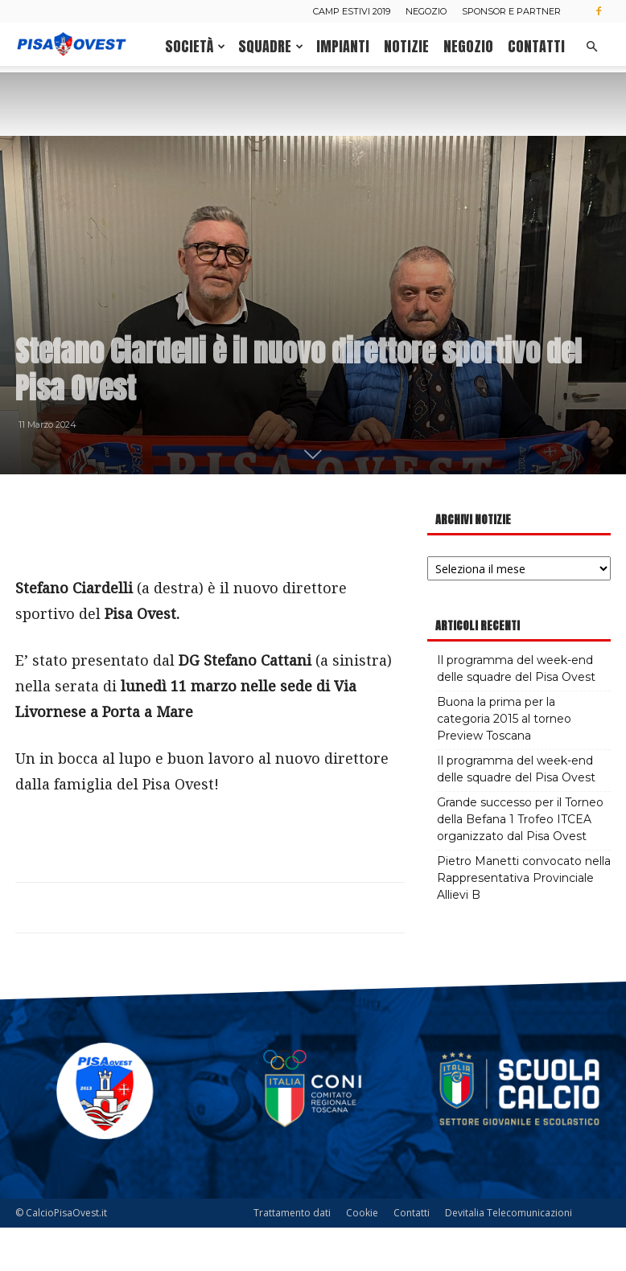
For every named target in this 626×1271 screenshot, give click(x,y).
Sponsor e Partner (511, 11)
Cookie (362, 1256)
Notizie (406, 46)
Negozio (426, 11)
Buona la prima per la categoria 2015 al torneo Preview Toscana (504, 762)
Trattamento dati (292, 1256)
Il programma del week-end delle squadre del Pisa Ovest (516, 712)
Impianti (342, 46)
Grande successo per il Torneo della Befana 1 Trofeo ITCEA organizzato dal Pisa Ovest (520, 862)
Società (195, 46)
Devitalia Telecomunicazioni (508, 1256)
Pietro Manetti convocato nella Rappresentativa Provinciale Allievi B (524, 921)
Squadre (270, 46)
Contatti (536, 46)
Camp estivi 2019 (351, 11)
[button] (591, 47)
